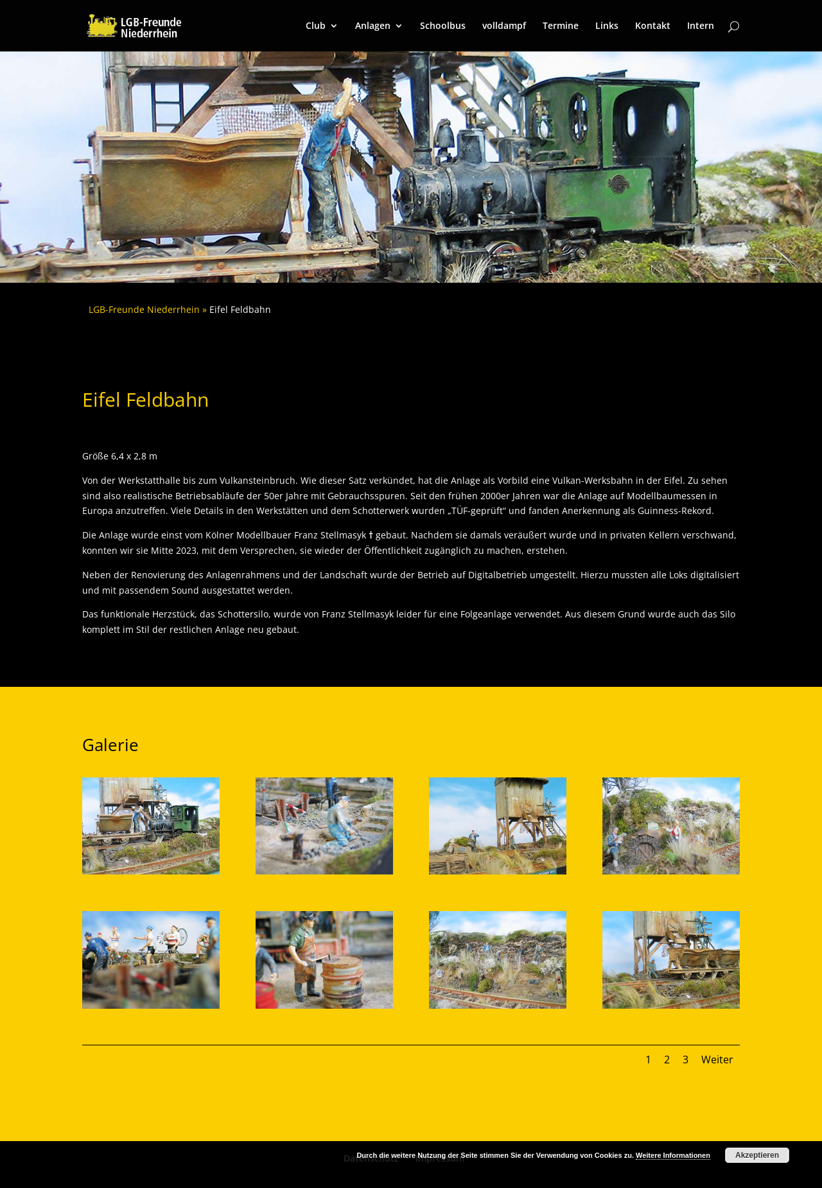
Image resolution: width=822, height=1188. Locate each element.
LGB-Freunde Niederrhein (144, 309)
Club (316, 26)
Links (606, 26)
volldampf (504, 26)
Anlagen (372, 26)
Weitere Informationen (673, 1155)
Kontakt (652, 26)
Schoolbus (443, 26)
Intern (700, 26)
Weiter (717, 1059)
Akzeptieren (757, 1155)
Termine (561, 26)
